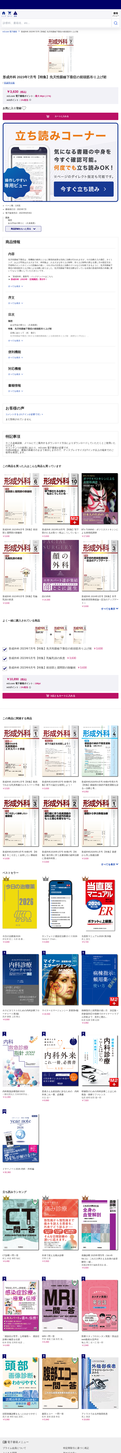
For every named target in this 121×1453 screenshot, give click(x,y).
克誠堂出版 (9, 83)
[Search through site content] (56, 23)
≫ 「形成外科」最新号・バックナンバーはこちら (30, 276)
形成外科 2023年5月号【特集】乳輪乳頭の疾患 (37, 658)
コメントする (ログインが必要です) (23, 414)
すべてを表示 (108, 608)
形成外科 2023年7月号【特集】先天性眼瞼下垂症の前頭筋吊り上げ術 (50, 648)
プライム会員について (14, 1448)
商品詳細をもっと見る (21, 229)
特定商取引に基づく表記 (76, 1448)
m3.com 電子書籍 (10, 32)
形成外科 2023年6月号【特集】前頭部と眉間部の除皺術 (42, 667)
